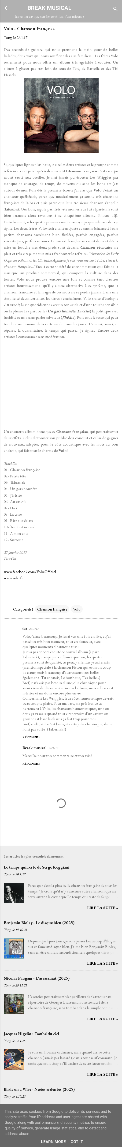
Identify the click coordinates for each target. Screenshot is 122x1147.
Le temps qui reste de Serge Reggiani (36, 867)
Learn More (53, 1141)
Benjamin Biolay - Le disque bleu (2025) (39, 922)
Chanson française (52, 609)
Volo (77, 609)
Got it (76, 1141)
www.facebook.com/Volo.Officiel (30, 571)
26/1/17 (33, 629)
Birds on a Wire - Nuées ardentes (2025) (39, 1089)
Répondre (31, 737)
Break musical (34, 747)
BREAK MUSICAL (49, 8)
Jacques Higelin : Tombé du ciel (31, 1033)
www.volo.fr (13, 578)
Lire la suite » (102, 907)
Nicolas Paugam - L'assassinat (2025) (37, 978)
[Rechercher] (115, 9)
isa (24, 628)
